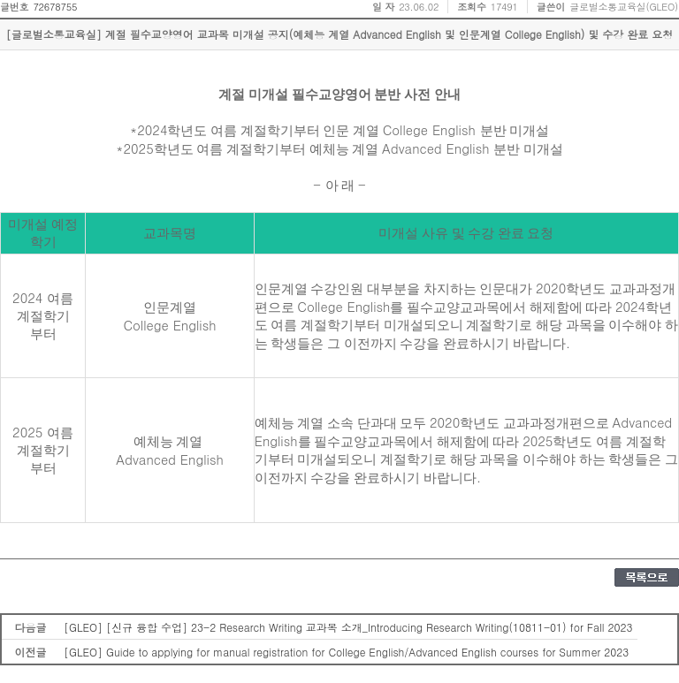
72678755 (55, 6)
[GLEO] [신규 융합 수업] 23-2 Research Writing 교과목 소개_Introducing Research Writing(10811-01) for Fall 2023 (348, 626)
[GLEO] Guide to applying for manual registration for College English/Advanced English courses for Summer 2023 (346, 651)
